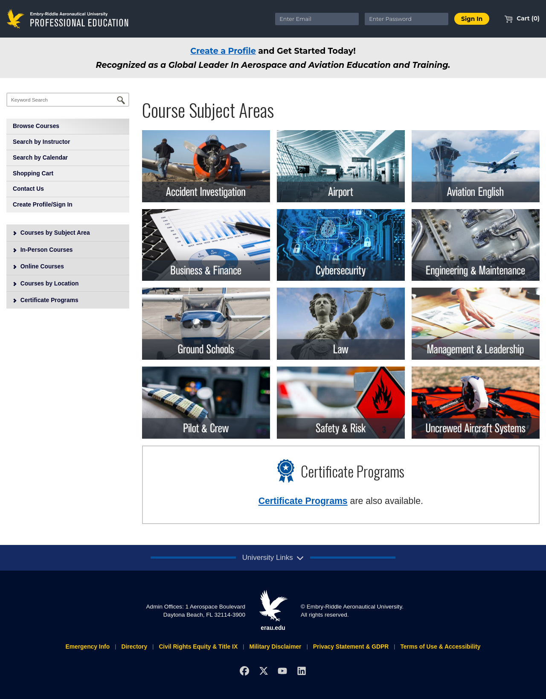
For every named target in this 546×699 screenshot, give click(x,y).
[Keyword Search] (67, 100)
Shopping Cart (33, 173)
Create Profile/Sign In (43, 204)
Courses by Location (45, 283)
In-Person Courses (42, 249)
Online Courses (38, 266)
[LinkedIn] (302, 670)
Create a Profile (223, 51)
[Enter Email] (317, 19)
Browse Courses (36, 125)
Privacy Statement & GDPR (351, 646)
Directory (134, 646)
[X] (263, 670)
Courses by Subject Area (51, 232)
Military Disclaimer (275, 646)
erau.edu (273, 610)
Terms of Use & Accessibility (440, 646)
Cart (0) (522, 18)
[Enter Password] (406, 19)
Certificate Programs (45, 300)
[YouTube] (282, 670)
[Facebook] (244, 670)
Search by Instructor (41, 141)
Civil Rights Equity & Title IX (198, 646)
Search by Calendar (40, 157)
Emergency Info (87, 646)
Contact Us (28, 188)
